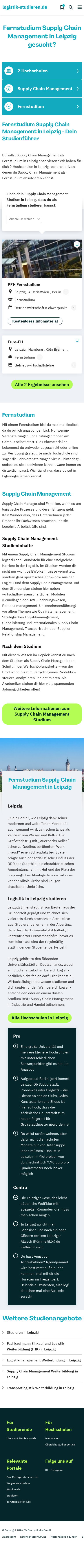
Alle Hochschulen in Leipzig (39, 1018)
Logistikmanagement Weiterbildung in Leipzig (44, 1360)
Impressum (9, 1536)
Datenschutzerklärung (33, 1536)
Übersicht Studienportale (21, 1438)
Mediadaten (52, 1438)
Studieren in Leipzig (23, 1332)
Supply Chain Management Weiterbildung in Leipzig (42, 1374)
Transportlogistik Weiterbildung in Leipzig (40, 1388)
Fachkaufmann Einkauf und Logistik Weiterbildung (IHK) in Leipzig (35, 1346)
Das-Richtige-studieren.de (22, 1477)
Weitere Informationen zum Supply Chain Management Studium (42, 714)
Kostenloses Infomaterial (35, 321)
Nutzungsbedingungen (64, 1536)
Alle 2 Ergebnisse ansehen (42, 384)
